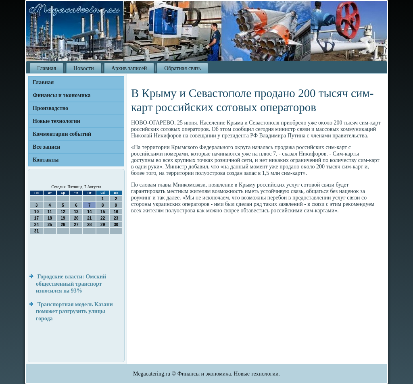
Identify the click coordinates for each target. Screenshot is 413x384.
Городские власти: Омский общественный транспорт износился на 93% (71, 284)
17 (36, 218)
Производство (50, 108)
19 (63, 218)
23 (116, 218)
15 (102, 212)
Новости (83, 68)
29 (102, 224)
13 (76, 212)
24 (36, 224)
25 (50, 224)
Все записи (46, 147)
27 (76, 224)
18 (50, 218)
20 (76, 218)
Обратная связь (182, 68)
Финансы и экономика (62, 95)
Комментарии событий (62, 134)
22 (102, 218)
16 (116, 212)
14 (89, 212)
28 (89, 224)
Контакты (45, 160)
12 (63, 212)
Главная (46, 68)
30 (116, 224)
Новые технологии (56, 121)
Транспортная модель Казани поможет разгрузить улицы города (74, 311)
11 (50, 212)
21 (89, 218)
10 (36, 212)
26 (63, 224)
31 (36, 231)
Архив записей (129, 68)
